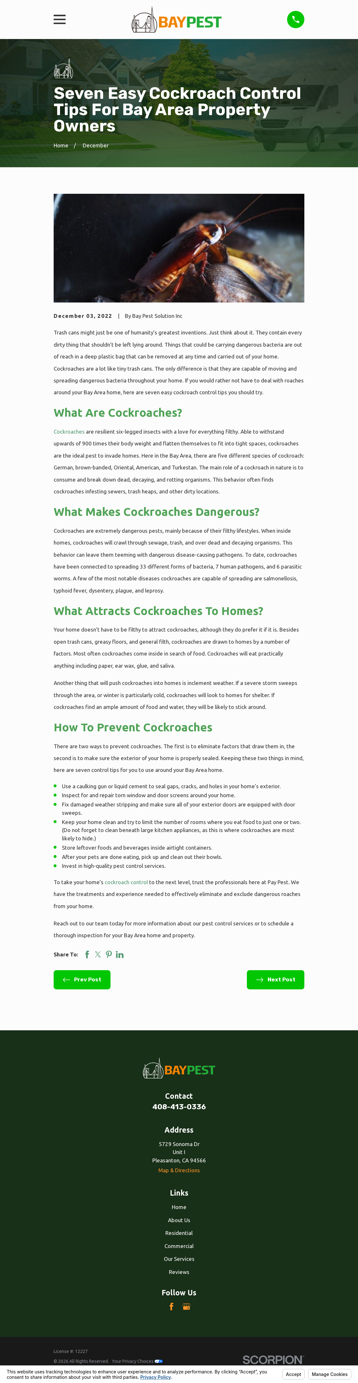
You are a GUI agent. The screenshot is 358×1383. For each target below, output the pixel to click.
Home (179, 1207)
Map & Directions (179, 1170)
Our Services (179, 1259)
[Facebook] (171, 1306)
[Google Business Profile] (186, 1306)
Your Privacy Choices (137, 1361)
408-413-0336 (179, 1107)
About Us (179, 1220)
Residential (179, 1233)
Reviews (179, 1272)
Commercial (179, 1246)
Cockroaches (69, 431)
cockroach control (126, 882)
